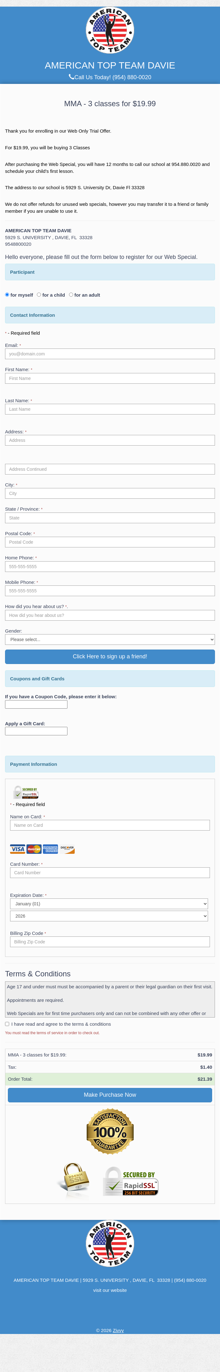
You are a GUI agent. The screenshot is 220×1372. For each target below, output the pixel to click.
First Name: (18, 369)
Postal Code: (20, 533)
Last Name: (18, 400)
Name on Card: (27, 816)
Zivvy (118, 1330)
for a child (55, 295)
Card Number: (26, 864)
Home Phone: (21, 557)
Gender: (13, 631)
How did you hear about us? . (36, 606)
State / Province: (24, 509)
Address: (15, 431)
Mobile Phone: (21, 582)
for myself (23, 295)
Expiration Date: (28, 895)
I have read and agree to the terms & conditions (61, 1024)
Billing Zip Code (28, 933)
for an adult (86, 295)
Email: (13, 345)
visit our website (110, 1290)
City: (11, 484)
